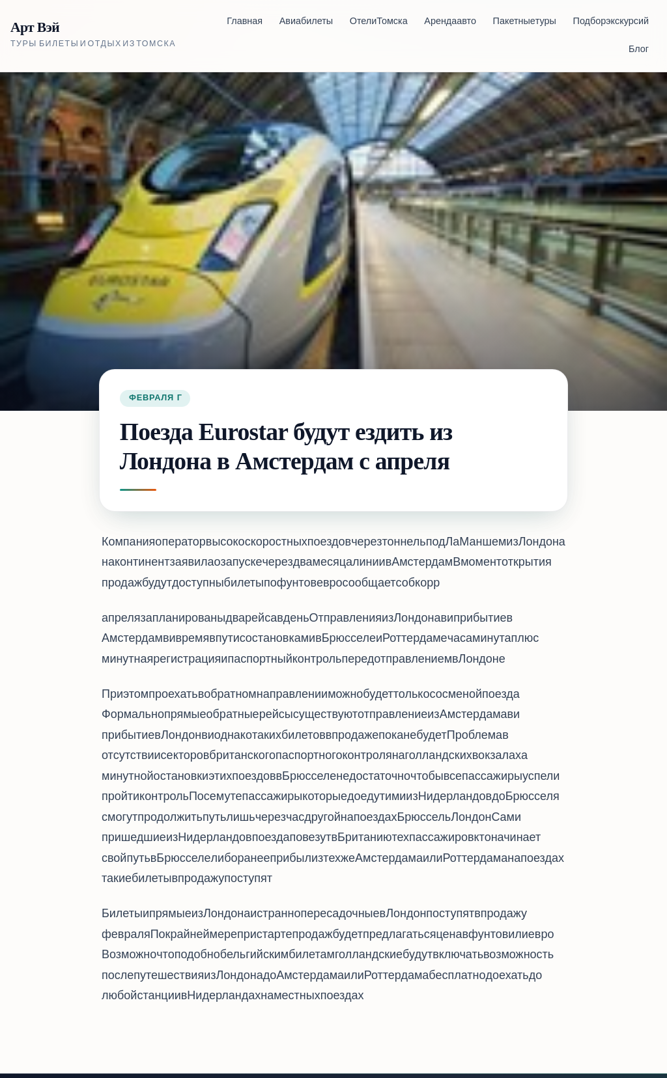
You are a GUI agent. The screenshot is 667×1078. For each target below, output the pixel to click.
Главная (245, 22)
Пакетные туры (524, 22)
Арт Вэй (34, 27)
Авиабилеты (306, 22)
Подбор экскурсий (611, 22)
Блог (639, 50)
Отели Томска (379, 22)
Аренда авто (450, 22)
